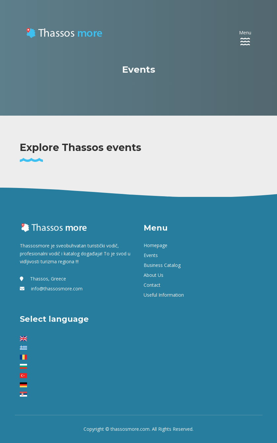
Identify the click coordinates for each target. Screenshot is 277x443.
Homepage (155, 245)
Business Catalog (162, 265)
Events (151, 255)
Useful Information (164, 295)
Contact (152, 285)
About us (153, 275)
